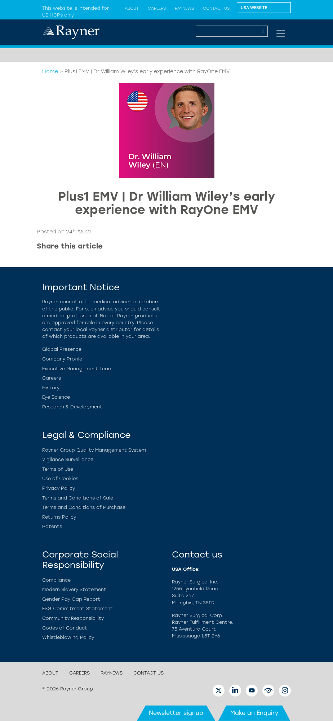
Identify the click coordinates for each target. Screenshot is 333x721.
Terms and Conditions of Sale (77, 498)
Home (50, 71)
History (50, 387)
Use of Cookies (60, 478)
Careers (157, 8)
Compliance (56, 580)
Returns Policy (59, 517)
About (50, 673)
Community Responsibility (73, 618)
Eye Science (56, 397)
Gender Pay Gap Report (71, 599)
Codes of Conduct (64, 628)
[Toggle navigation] (281, 33)
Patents (52, 526)
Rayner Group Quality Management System (94, 450)
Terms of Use (57, 469)
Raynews (184, 8)
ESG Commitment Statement (77, 608)
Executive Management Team (77, 368)
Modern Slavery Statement (74, 589)
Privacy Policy (58, 488)
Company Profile (62, 359)
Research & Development (72, 406)
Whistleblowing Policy (68, 637)
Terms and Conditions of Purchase (83, 507)
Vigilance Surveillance (67, 459)
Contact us (216, 8)
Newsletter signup (176, 712)
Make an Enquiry (254, 712)
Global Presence (61, 349)
